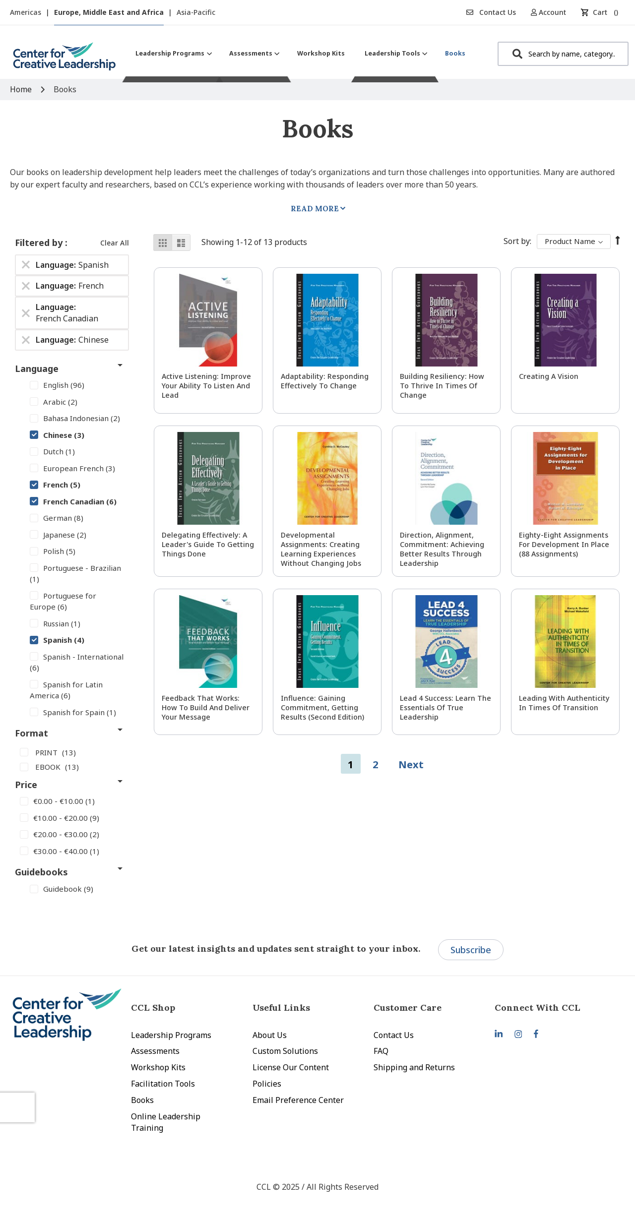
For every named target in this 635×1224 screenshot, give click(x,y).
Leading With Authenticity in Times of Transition (564, 702)
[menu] (300, 53)
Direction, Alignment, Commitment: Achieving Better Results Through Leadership (442, 549)
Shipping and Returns (414, 1067)
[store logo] (64, 60)
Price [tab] (26, 785)
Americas (26, 12)
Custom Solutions (285, 1050)
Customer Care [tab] (408, 1007)
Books (142, 1100)
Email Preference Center (298, 1100)
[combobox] (563, 54)
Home (22, 89)
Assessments (155, 1050)
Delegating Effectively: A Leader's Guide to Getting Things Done (208, 544)
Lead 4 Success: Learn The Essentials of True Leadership (445, 707)
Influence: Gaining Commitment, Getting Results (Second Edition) (322, 707)
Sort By (517, 241)
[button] (552, 12)
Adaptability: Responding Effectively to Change (325, 380)
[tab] (555, 1007)
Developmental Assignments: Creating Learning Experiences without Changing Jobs (321, 549)
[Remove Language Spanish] (26, 265)
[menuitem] (172, 53)
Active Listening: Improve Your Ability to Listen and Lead (206, 385)
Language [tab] (37, 368)
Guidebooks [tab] (41, 872)
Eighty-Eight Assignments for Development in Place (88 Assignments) (564, 544)
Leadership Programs (171, 1035)
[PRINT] (72, 752)
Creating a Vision (548, 376)
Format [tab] (31, 733)
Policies (267, 1083)
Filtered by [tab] (40, 242)
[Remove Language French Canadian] (26, 313)
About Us (270, 1035)
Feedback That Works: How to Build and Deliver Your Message (206, 707)
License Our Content (291, 1067)
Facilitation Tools (163, 1083)
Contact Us (491, 12)
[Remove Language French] (26, 286)
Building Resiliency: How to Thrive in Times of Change (442, 385)
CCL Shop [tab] (153, 1007)
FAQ (381, 1050)
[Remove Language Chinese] (26, 340)
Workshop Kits (158, 1067)
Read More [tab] (315, 208)
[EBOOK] (72, 766)
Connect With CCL (537, 1007)
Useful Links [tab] (281, 1007)
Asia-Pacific (196, 12)
